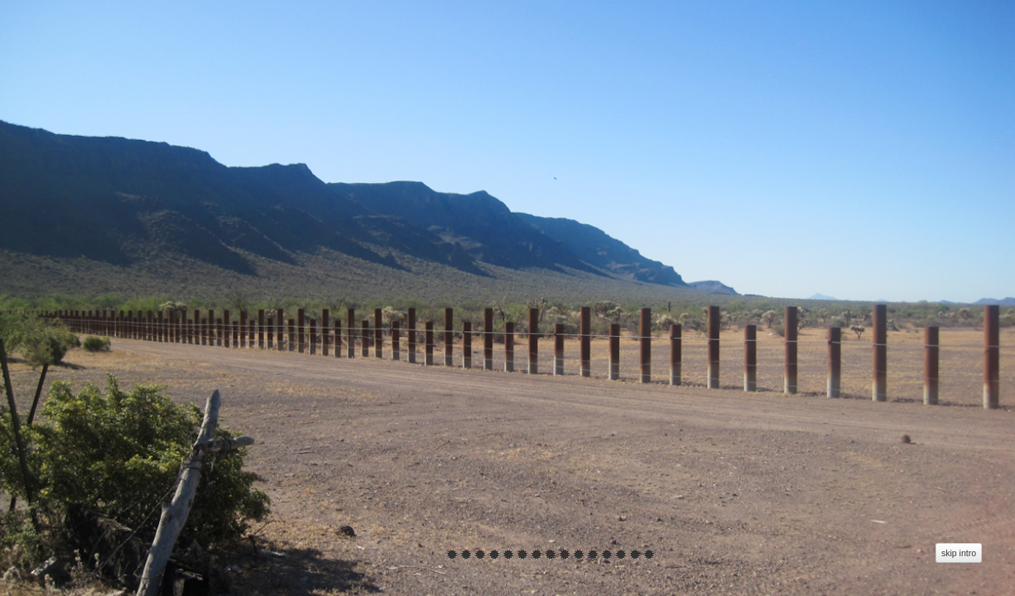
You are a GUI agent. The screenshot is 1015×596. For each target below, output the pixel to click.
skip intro (958, 553)
